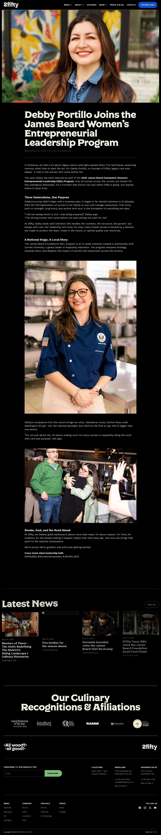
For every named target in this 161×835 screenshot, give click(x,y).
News (61, 808)
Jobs (24, 812)
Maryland (8, 812)
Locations (26, 816)
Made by (151, 832)
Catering (44, 812)
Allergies (8, 820)
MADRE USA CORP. (25, 832)
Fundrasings (46, 816)
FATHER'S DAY (147, 5)
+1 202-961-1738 (148, 779)
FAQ (24, 820)
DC (5, 816)
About (25, 808)
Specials (7, 808)
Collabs (62, 812)
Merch (43, 808)
